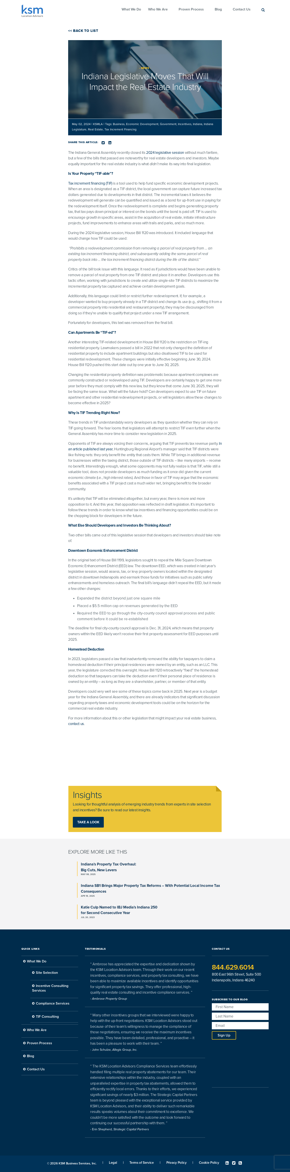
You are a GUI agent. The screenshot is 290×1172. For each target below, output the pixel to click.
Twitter (233, 1163)
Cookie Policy (209, 1163)
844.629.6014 (233, 967)
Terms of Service (141, 1163)
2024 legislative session (165, 152)
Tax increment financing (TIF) (90, 183)
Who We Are (158, 9)
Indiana (197, 124)
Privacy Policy (176, 1163)
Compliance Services (52, 1003)
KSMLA (98, 124)
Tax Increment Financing (120, 129)
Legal (113, 1163)
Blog (218, 9)
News (145, 68)
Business (119, 124)
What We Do (131, 9)
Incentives (184, 124)
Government (168, 124)
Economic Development (142, 124)
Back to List (85, 31)
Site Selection (47, 972)
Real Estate (95, 129)
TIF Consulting (47, 1016)
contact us (76, 723)
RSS (240, 1163)
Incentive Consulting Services (50, 988)
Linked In (227, 1163)
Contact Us (242, 9)
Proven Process (191, 9)
